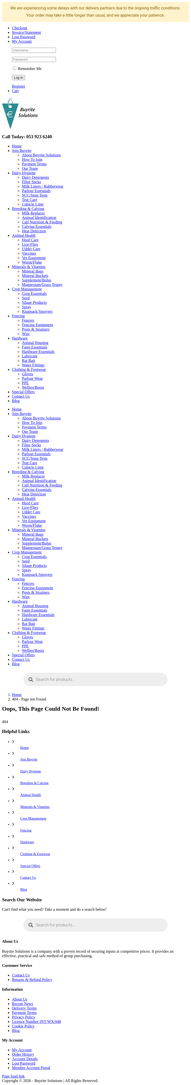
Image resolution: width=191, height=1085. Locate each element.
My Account (22, 1050)
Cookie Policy (23, 1026)
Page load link (13, 1076)
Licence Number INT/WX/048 (36, 1021)
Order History (23, 1054)
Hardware (27, 842)
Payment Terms (24, 1013)
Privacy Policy (23, 1017)
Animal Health (30, 795)
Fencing (26, 830)
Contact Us (28, 877)
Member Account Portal (31, 1068)
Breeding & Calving (34, 783)
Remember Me (27, 69)
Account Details (25, 1059)
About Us (19, 999)
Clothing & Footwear (35, 854)
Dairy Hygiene (30, 771)
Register (18, 86)
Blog (23, 889)
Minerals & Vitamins (35, 807)
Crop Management (33, 818)
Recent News (22, 1004)
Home (24, 748)
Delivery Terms (24, 1008)
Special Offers (30, 866)
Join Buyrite (29, 759)
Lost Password (23, 1063)
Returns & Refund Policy (32, 980)
